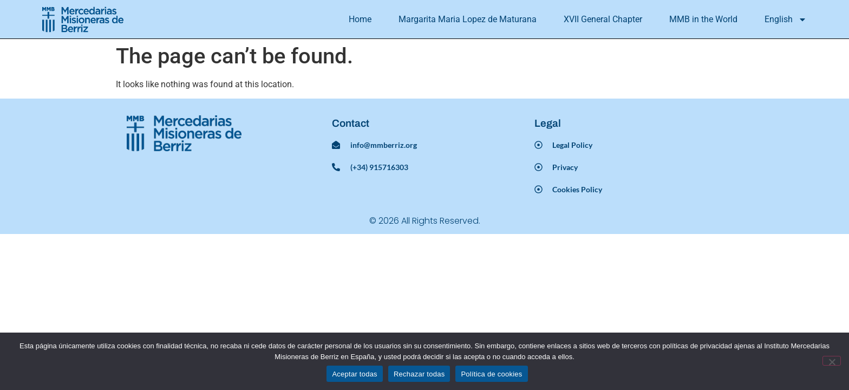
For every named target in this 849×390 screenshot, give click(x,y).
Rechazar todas (419, 374)
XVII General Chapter (603, 19)
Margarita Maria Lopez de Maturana (468, 19)
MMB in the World (703, 19)
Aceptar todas (354, 374)
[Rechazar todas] (831, 361)
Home (360, 19)
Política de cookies (491, 374)
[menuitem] (786, 19)
